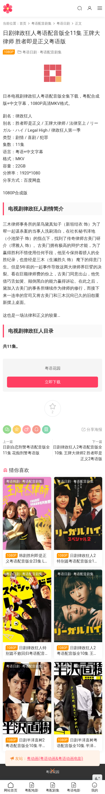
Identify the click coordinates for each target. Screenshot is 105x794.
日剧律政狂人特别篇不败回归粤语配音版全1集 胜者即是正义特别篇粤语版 (27, 650)
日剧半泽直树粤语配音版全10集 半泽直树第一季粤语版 (77, 743)
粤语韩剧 (13, 481)
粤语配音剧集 (51, 52)
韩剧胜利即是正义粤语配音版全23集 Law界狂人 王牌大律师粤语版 (26, 558)
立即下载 (52, 382)
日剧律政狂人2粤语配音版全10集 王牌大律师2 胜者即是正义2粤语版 (77, 453)
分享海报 (91, 429)
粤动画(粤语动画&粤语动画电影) (55, 758)
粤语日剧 (29, 52)
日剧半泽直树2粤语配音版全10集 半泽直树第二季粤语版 (26, 743)
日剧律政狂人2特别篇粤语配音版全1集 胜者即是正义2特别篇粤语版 (77, 558)
